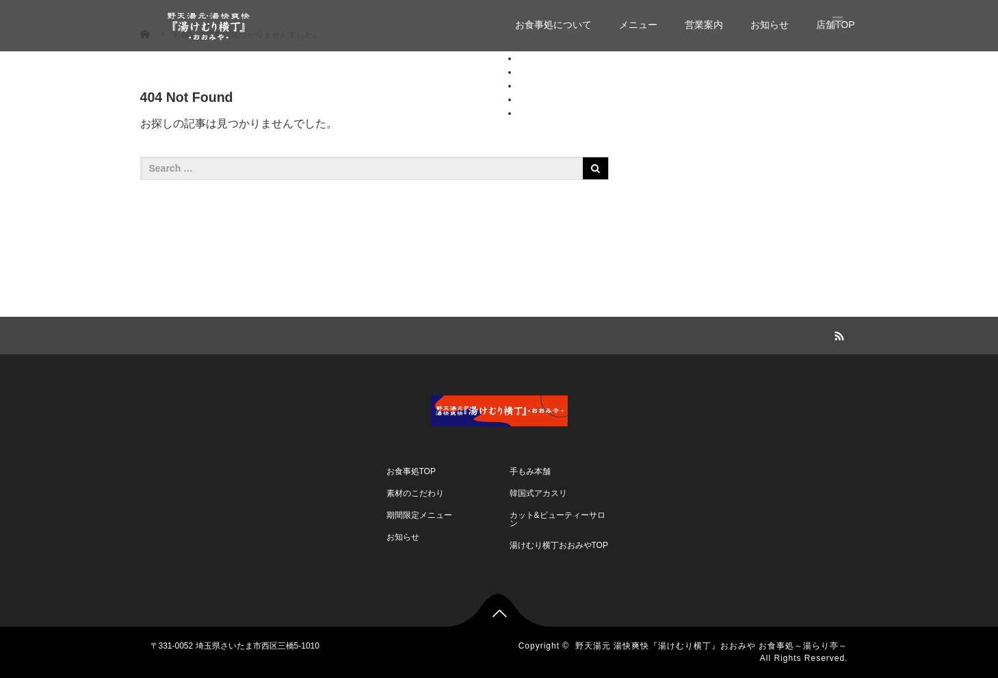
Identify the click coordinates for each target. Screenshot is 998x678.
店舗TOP (537, 112)
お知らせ (769, 24)
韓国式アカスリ (538, 493)
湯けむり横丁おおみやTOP (559, 545)
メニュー (638, 24)
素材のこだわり (415, 493)
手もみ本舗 (530, 471)
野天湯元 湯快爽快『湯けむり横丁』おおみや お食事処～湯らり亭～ (711, 646)
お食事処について (553, 24)
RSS (838, 334)
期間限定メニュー (419, 515)
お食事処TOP (411, 471)
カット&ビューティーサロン (557, 519)
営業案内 (704, 24)
